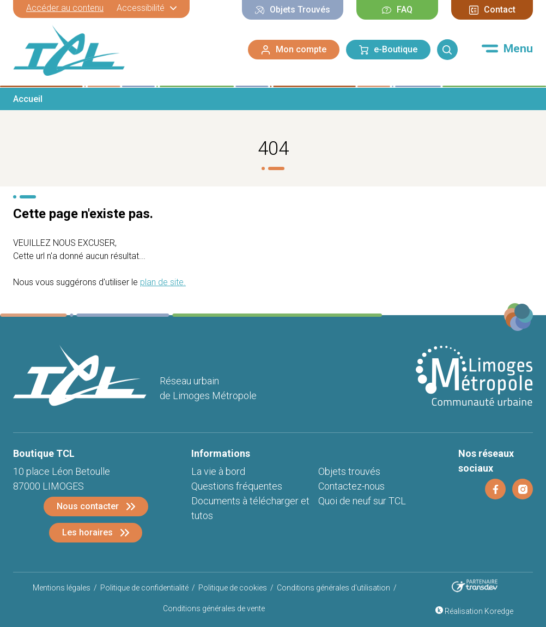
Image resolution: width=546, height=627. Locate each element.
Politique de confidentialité (144, 587)
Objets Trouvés (292, 9)
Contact (492, 9)
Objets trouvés (349, 471)
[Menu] (507, 48)
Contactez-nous (351, 486)
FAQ (397, 9)
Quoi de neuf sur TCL (362, 501)
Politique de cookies (232, 587)
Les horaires (87, 532)
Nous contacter (88, 506)
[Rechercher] (447, 49)
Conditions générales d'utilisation (333, 587)
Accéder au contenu (65, 8)
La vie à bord (218, 471)
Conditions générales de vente (214, 608)
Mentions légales (61, 587)
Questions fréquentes (236, 486)
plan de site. (163, 282)
